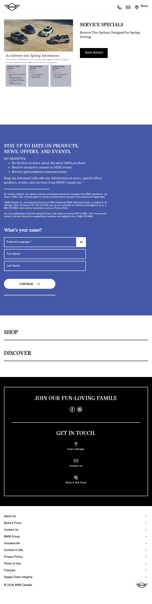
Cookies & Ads (13, 550)
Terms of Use (12, 563)
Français (9, 570)
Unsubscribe (12, 543)
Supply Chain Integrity (18, 577)
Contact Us (11, 530)
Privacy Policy (13, 557)
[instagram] (80, 409)
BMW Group (12, 536)
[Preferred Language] (45, 242)
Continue (29, 284)
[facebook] (72, 409)
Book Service (94, 52)
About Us (10, 516)
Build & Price (12, 523)
